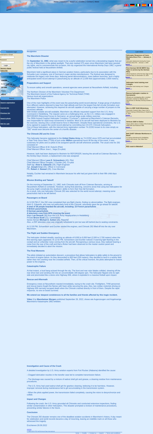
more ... (129, 65)
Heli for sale (5, 124)
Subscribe (4, 71)
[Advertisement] (76, 31)
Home (56, 2)
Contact (90, 2)
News (97, 2)
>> (30, 429)
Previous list (5, 113)
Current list (4, 108)
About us (73, 2)
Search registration (7, 103)
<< (28, 429)
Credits (82, 2)
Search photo (5, 118)
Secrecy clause (5, 68)
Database (64, 2)
